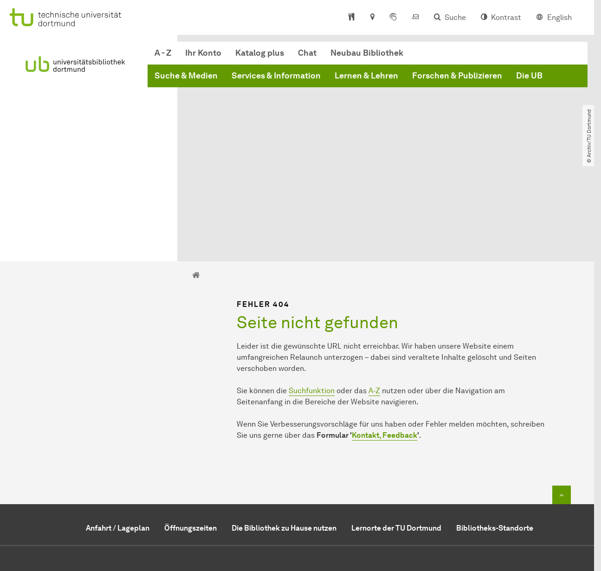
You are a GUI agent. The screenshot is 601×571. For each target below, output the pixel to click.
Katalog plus (259, 53)
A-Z (374, 296)
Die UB (529, 76)
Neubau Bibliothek (366, 53)
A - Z (163, 53)
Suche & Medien (186, 76)
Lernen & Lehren (366, 76)
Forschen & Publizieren (457, 76)
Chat (307, 53)
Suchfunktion (312, 296)
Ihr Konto (203, 53)
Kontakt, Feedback (384, 340)
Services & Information (276, 76)
